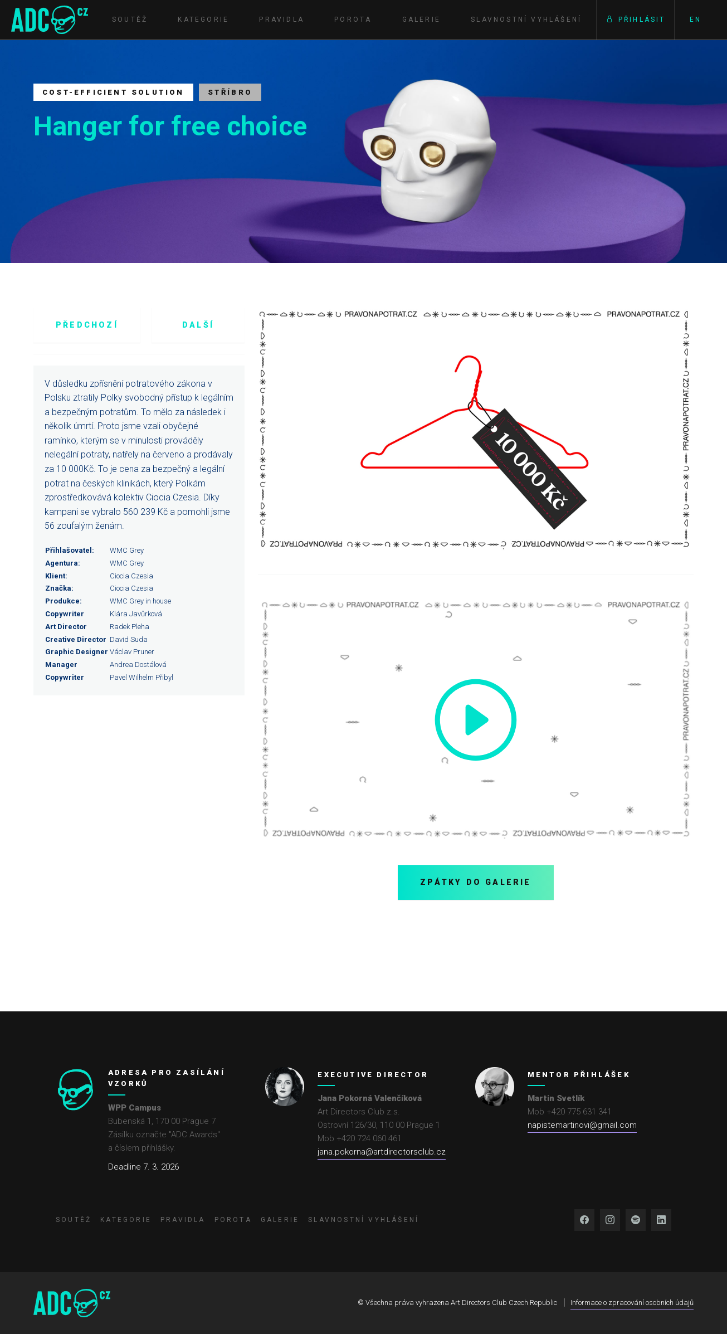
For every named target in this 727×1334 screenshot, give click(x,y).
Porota (353, 19)
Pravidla (281, 19)
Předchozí (87, 324)
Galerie (421, 19)
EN (695, 19)
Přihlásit (635, 19)
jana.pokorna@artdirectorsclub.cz (382, 1152)
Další (198, 324)
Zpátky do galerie (475, 882)
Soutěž (130, 19)
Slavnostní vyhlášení (526, 19)
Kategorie (203, 19)
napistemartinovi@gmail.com (582, 1125)
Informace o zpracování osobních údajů (632, 1302)
